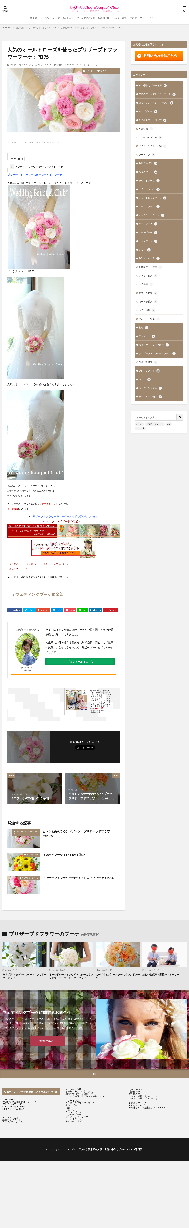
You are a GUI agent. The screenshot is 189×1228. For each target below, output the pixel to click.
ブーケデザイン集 (85, 18)
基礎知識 (146, 128)
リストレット (72, 1109)
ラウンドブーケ (45, 65)
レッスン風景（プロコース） (143, 1098)
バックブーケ (148, 241)
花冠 (143, 327)
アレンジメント (149, 371)
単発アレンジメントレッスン (156, 103)
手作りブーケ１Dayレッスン (79, 1091)
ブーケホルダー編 (150, 137)
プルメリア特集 (149, 319)
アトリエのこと (148, 18)
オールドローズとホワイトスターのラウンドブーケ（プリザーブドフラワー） (71, 976)
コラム (145, 379)
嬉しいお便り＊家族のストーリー (160, 974)
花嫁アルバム (135, 1089)
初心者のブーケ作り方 (152, 120)
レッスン (44, 18)
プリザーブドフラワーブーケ (80, 1103)
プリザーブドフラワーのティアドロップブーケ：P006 (78, 878)
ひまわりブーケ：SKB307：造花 (63, 854)
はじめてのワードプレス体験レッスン (84, 1096)
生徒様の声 (103, 18)
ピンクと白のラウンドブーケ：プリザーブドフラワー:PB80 (76, 834)
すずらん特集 (148, 293)
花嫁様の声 (134, 1091)
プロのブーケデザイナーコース (157, 94)
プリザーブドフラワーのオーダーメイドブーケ (36, 166)
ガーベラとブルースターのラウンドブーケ (118, 976)
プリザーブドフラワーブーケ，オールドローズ (76, 65)
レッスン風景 (119, 18)
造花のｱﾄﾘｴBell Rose (154, 1107)
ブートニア (147, 154)
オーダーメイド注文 (63, 18)
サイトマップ (137, 1105)
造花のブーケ (148, 172)
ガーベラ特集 (148, 301)
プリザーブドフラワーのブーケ (42, 27)
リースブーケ (148, 224)
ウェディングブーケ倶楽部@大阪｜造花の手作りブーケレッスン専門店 (104, 1149)
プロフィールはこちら (80, 661)
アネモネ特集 (148, 275)
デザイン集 (140, 428)
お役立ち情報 (148, 163)
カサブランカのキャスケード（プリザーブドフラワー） (24, 976)
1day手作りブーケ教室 (153, 85)
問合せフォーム (139, 1103)
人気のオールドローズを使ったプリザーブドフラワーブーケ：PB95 (91, 27)
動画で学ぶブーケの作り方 (79, 1093)
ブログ (133, 18)
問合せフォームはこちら (15, 1108)
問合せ (33, 18)
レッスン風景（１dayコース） (144, 1096)
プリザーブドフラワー (155, 424)
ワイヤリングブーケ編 (152, 146)
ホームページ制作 (150, 396)
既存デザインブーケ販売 (154, 345)
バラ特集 (146, 284)
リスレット (147, 336)
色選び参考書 (148, 362)
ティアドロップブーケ (30, 878)
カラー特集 (147, 310)
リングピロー (148, 111)
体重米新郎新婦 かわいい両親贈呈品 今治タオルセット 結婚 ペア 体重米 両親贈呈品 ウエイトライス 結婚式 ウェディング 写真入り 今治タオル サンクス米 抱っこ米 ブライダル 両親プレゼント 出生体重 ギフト (100, 698)
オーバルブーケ (149, 206)
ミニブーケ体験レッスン (78, 1089)
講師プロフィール (11, 1119)
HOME (8, 27)
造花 (168, 424)
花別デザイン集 (149, 258)
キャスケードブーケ (151, 215)
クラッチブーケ (149, 189)
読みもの (20, 27)
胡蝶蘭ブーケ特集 (150, 267)
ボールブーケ (148, 232)
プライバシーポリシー (13, 1122)
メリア (145, 250)
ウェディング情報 (150, 388)
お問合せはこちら (47, 1040)
